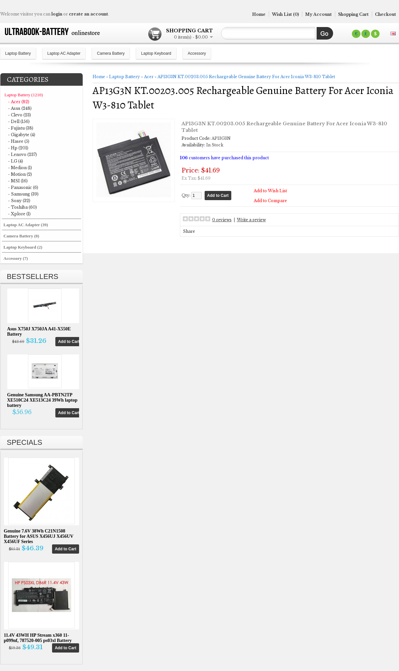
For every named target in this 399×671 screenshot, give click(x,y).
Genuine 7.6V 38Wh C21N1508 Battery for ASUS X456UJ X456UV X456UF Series (38, 536)
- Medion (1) (20, 167)
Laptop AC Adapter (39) (26, 224)
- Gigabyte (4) (21, 134)
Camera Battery (111, 53)
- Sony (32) (19, 200)
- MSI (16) (18, 180)
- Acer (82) (18, 101)
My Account (318, 14)
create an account (88, 14)
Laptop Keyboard (156, 53)
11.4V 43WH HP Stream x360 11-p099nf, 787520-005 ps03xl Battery (38, 638)
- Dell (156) (19, 121)
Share (189, 231)
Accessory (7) (16, 258)
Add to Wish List (270, 190)
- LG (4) (15, 161)
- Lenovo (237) (22, 154)
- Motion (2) (20, 174)
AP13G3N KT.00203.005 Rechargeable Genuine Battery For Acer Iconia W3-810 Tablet (246, 76)
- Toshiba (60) (22, 207)
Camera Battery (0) (21, 235)
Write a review (251, 219)
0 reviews (222, 219)
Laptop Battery (18, 53)
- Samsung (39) (23, 194)
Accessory (197, 53)
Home (259, 14)
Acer (149, 76)
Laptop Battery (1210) (24, 94)
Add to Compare (270, 200)
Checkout (385, 14)
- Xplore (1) (19, 213)
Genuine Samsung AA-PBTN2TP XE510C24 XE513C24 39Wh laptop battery (42, 400)
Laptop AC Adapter (64, 53)
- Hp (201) (18, 147)
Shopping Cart (353, 14)
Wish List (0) (285, 14)
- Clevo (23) (19, 114)
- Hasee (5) (18, 141)
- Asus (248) (20, 108)
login (56, 14)
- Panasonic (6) (23, 187)
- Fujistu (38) (20, 128)
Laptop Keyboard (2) (23, 247)
